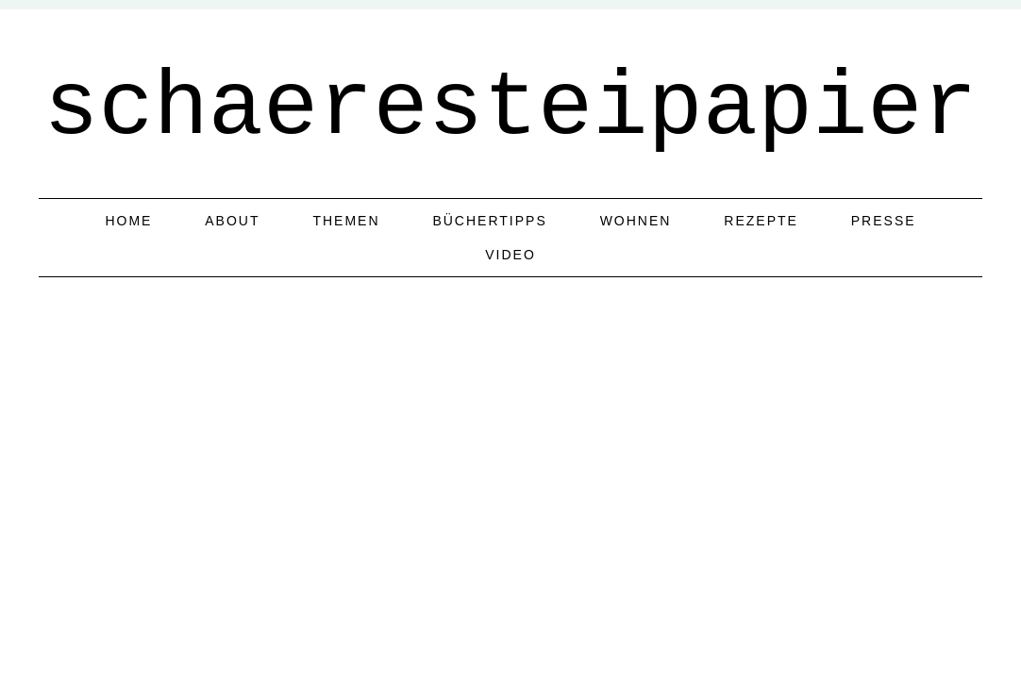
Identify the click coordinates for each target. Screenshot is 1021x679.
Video (510, 254)
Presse (883, 220)
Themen (345, 220)
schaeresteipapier (510, 108)
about (232, 220)
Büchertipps (489, 220)
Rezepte (761, 220)
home (128, 220)
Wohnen (636, 220)
